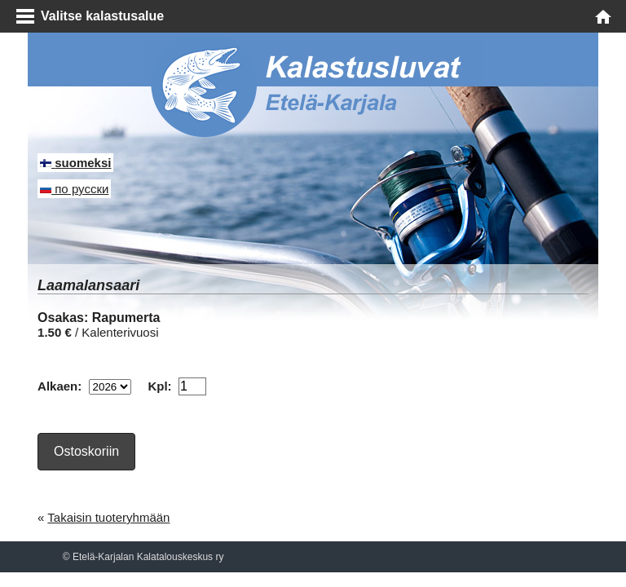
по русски (74, 189)
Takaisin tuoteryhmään (108, 517)
